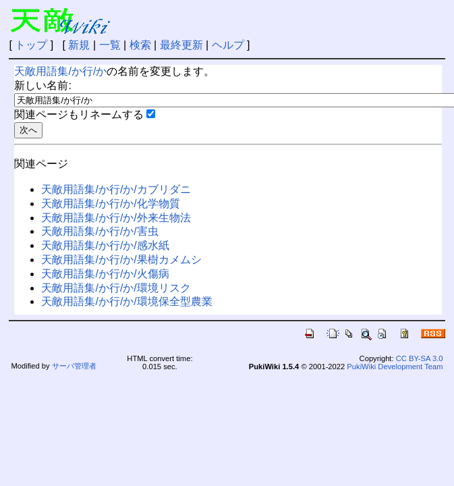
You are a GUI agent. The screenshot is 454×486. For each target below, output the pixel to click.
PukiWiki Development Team (395, 366)
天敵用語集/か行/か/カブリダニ (115, 189)
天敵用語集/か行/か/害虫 (99, 231)
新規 (79, 45)
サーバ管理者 (74, 366)
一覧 (110, 45)
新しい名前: (42, 85)
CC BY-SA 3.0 (419, 358)
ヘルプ (228, 45)
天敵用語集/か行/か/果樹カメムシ (121, 259)
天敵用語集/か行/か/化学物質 (110, 203)
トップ (31, 45)
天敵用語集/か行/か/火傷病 (105, 273)
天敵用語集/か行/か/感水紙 (105, 245)
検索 (140, 45)
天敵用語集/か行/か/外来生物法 (115, 217)
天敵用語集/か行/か (60, 71)
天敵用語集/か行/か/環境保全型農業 (126, 301)
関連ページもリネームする (79, 114)
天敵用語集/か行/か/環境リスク (115, 288)
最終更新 (181, 45)
